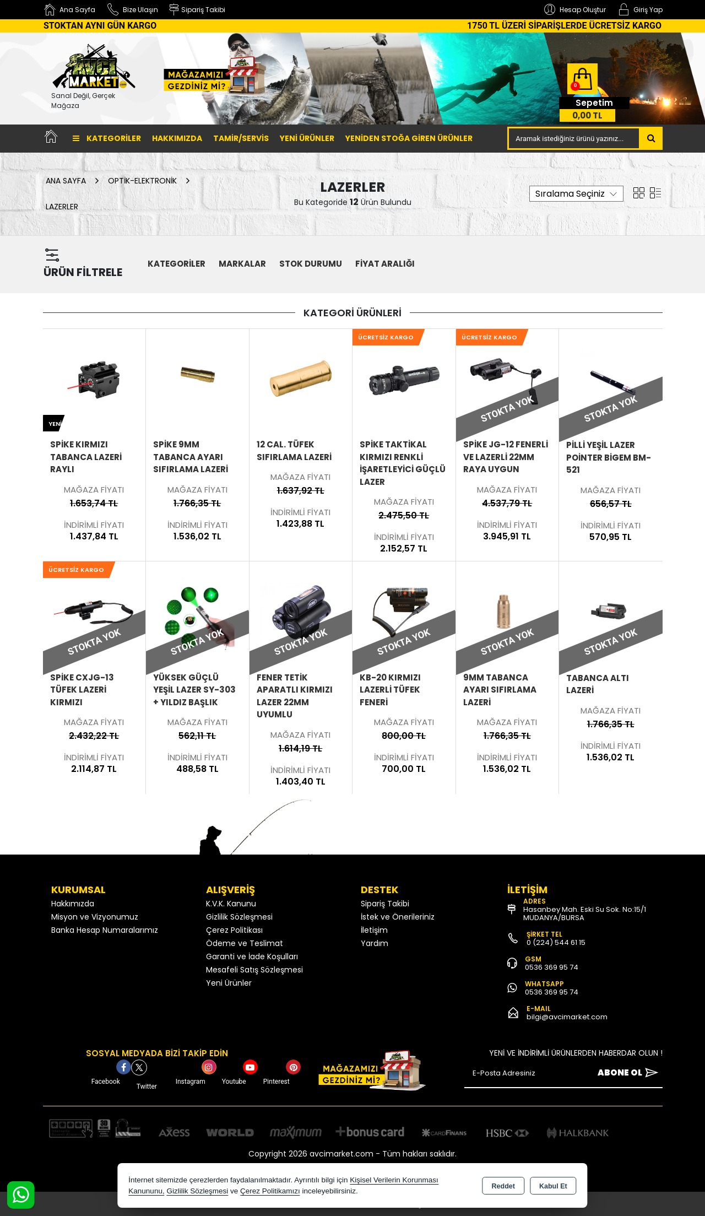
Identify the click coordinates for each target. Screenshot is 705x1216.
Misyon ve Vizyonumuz (94, 916)
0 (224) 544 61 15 (556, 942)
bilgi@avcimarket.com (567, 1017)
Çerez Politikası (234, 930)
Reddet (503, 1186)
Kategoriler (107, 138)
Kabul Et (553, 1186)
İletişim (374, 930)
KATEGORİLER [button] (176, 263)
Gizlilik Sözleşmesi (239, 916)
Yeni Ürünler (229, 982)
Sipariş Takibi (385, 903)
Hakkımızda (177, 138)
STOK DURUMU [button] (310, 263)
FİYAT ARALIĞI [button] (385, 263)
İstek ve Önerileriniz (398, 916)
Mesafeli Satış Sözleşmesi (254, 969)
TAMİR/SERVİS (241, 138)
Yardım (374, 943)
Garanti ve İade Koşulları (252, 956)
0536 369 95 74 (551, 967)
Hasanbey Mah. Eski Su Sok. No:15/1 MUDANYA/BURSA (584, 913)
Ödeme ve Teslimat (244, 943)
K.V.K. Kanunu (231, 903)
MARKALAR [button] (242, 263)
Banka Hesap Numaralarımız (104, 930)
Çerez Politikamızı (270, 1191)
